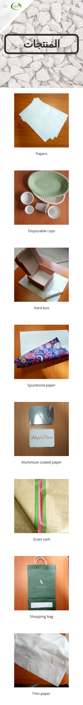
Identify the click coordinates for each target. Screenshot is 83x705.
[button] (5, 6)
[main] (41, 44)
